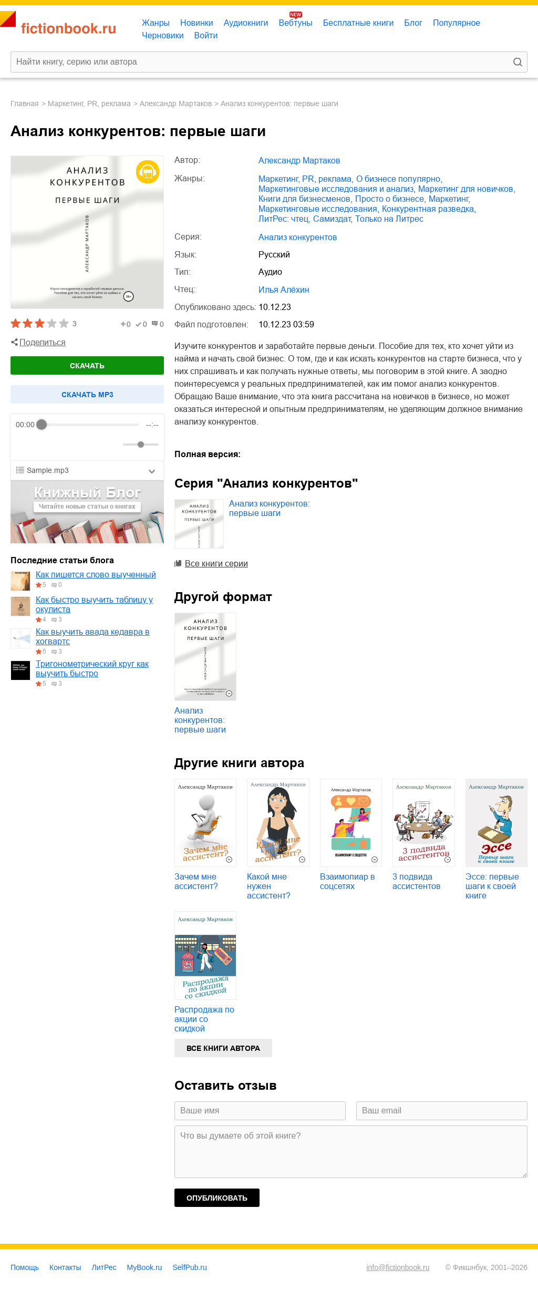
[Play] (49, 444)
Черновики (163, 35)
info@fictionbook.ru (397, 1267)
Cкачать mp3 (87, 394)
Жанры (156, 22)
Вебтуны (295, 22)
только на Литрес (389, 218)
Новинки (196, 22)
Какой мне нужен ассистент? (269, 886)
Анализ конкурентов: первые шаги (269, 508)
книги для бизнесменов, (305, 198)
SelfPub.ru (189, 1267)
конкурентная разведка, (429, 208)
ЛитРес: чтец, (284, 218)
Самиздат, (333, 218)
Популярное (456, 22)
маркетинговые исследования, (318, 208)
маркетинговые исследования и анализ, (337, 188)
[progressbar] (91, 424)
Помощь (25, 1267)
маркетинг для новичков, (466, 188)
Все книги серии (216, 563)
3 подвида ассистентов (416, 881)
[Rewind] (26, 445)
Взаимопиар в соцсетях (347, 881)
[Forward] (72, 445)
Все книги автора (223, 1048)
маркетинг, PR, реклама (89, 103)
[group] (87, 437)
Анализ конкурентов (297, 237)
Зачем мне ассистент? (196, 881)
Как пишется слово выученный (96, 574)
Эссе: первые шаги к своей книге (492, 886)
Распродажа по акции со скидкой (204, 1019)
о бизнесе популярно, (399, 178)
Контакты (65, 1267)
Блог (413, 22)
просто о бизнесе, (390, 198)
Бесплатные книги (358, 22)
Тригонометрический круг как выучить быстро (92, 668)
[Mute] (113, 444)
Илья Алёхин (283, 289)
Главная (25, 103)
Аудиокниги (246, 22)
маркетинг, (449, 198)
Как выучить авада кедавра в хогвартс (93, 636)
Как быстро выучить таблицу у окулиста (94, 604)
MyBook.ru (144, 1267)
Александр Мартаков (176, 103)
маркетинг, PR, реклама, (306, 178)
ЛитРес (104, 1267)
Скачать (87, 366)
